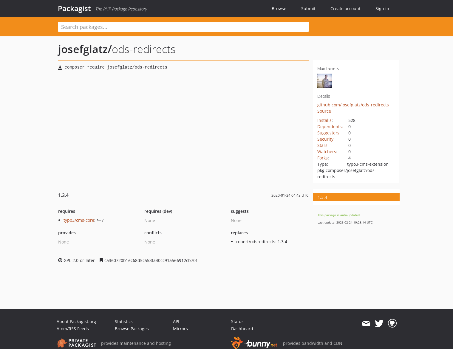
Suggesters (328, 133)
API (176, 321)
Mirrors (180, 328)
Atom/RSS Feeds (73, 328)
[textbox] (183, 27)
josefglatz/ (85, 49)
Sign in (382, 8)
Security (325, 139)
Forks (322, 158)
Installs (324, 120)
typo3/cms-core (79, 220)
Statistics (124, 321)
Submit (308, 8)
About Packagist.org (76, 321)
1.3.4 (322, 197)
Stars (322, 145)
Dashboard (242, 328)
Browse (279, 8)
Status (237, 321)
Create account (345, 8)
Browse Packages (132, 328)
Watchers (326, 151)
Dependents (329, 126)
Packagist (74, 8)
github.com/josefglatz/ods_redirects (353, 105)
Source (324, 111)
